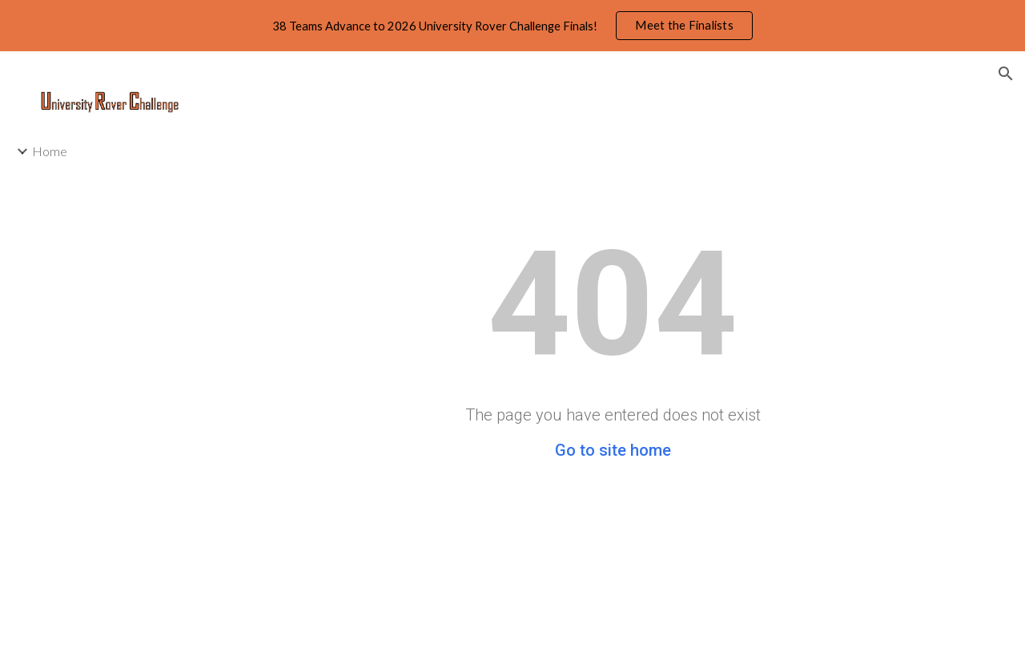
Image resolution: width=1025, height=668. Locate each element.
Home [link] (49, 151)
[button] (1006, 73)
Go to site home (613, 450)
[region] (512, 25)
